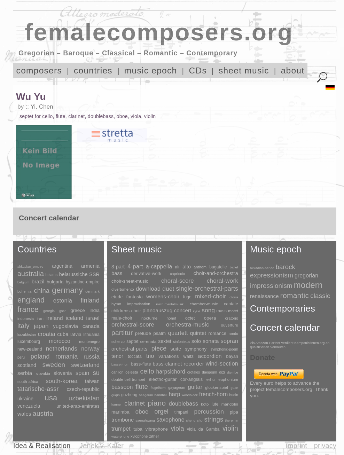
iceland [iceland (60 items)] (75, 318)
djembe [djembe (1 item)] (232, 372)
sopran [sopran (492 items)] (229, 341)
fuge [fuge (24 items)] (187, 297)
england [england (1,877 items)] (31, 300)
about (293, 70)
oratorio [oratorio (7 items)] (231, 318)
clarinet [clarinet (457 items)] (134, 403)
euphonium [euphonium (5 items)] (228, 379)
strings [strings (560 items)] (213, 419)
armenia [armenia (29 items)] (90, 266)
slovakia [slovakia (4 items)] (43, 373)
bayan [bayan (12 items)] (232, 356)
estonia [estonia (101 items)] (62, 300)
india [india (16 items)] (94, 310)
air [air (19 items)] (177, 267)
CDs (198, 70)
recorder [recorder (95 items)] (193, 364)
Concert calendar (285, 327)
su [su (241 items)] (96, 372)
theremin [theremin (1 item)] (231, 420)
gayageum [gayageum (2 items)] (176, 388)
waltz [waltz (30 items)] (188, 356)
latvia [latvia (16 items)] (75, 334)
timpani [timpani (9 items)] (181, 412)
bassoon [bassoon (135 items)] (122, 387)
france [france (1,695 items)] (28, 309)
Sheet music (136, 249)
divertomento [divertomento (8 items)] (122, 289)
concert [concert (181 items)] (182, 310)
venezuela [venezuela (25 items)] (28, 406)
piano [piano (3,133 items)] (157, 403)
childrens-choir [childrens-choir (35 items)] (126, 310)
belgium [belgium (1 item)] (23, 282)
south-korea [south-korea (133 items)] (61, 381)
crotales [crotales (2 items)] (193, 372)
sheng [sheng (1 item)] (191, 420)
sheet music (244, 70)
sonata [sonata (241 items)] (211, 341)
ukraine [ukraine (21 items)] (25, 398)
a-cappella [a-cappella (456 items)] (159, 266)
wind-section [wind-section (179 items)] (222, 363)
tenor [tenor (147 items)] (117, 356)
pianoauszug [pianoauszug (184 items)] (157, 310)
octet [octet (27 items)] (190, 318)
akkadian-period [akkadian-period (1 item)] (262, 268)
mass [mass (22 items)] (221, 310)
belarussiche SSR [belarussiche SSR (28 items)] (79, 274)
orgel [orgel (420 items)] (162, 411)
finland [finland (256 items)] (90, 300)
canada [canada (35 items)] (91, 326)
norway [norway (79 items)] (90, 348)
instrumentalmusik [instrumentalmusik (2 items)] (170, 304)
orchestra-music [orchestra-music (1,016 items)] (187, 324)
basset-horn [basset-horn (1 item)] (120, 364)
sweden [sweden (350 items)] (53, 364)
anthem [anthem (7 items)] (200, 267)
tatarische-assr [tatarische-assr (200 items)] (37, 388)
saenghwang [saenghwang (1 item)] (145, 420)
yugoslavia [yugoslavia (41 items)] (65, 326)
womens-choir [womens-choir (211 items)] (162, 296)
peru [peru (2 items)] (21, 357)
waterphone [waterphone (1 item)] (120, 436)
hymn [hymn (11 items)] (116, 304)
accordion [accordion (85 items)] (210, 356)
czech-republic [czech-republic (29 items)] (83, 389)
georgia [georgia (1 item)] (49, 311)
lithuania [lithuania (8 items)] (91, 334)
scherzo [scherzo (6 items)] (118, 341)
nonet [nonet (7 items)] (171, 318)
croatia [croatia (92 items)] (46, 334)
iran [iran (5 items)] (40, 318)
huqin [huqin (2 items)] (234, 395)
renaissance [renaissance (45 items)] (264, 296)
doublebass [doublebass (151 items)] (183, 403)
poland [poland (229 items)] (40, 356)
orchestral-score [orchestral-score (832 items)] (132, 324)
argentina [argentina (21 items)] (62, 266)
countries (93, 70)
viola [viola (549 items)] (177, 428)
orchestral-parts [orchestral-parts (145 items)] (129, 349)
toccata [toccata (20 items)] (135, 356)
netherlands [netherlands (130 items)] (61, 348)
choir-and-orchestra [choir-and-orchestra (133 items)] (216, 273)
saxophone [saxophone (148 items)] (170, 419)
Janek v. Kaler (101, 445)
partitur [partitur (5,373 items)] (122, 332)
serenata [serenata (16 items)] (148, 341)
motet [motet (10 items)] (233, 311)
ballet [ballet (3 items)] (234, 267)
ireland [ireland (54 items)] (54, 318)
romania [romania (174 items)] (66, 356)
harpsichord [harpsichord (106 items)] (170, 372)
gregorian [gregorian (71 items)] (306, 276)
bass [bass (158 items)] (117, 273)
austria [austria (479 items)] (43, 413)
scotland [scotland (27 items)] (26, 365)
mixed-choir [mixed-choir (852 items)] (210, 296)
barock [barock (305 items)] (285, 266)
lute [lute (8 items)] (215, 404)
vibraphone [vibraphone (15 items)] (157, 429)
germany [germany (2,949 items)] (67, 290)
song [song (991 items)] (208, 310)
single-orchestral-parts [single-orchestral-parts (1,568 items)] (207, 288)
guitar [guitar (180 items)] (195, 387)
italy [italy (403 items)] (23, 325)
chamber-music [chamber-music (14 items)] (204, 303)
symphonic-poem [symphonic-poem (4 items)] (224, 349)
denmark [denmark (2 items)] (92, 291)
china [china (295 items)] (41, 290)
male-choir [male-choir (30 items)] (121, 318)
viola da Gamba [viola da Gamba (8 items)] (203, 429)
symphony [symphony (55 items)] (195, 349)
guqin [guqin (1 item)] (115, 395)
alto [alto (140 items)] (186, 266)
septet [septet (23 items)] (132, 341)
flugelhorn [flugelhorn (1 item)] (158, 388)
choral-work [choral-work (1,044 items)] (222, 280)
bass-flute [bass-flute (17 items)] (141, 364)
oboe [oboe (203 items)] (142, 411)
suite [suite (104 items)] (176, 349)
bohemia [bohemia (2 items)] (24, 291)
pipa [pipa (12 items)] (234, 412)
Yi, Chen (42, 106)
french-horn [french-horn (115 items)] (213, 394)
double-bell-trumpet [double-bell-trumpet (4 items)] (128, 379)
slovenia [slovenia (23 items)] (63, 373)
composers (39, 70)
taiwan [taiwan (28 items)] (92, 381)
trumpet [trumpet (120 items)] (121, 429)
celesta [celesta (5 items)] (131, 372)
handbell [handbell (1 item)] (161, 395)
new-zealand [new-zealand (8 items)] (29, 349)
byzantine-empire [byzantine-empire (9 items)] (83, 282)
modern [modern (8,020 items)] (308, 285)
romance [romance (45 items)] (217, 333)
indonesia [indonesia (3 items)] (25, 318)
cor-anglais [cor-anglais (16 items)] (191, 379)
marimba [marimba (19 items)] (120, 412)
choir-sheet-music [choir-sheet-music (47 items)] (129, 281)
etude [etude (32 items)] (117, 297)
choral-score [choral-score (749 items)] (177, 280)
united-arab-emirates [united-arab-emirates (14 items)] (78, 406)
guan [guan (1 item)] (234, 388)
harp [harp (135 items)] (174, 394)
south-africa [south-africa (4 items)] (27, 381)
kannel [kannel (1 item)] (116, 404)
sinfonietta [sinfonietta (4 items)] (181, 342)
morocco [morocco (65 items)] (59, 341)
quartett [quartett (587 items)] (178, 333)
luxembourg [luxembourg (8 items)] (28, 341)
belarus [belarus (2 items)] (52, 275)
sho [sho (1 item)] (200, 420)
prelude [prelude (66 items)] (143, 333)
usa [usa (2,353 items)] (51, 397)
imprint (296, 445)
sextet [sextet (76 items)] (165, 341)
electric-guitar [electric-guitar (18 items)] (163, 379)
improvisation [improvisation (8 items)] (138, 304)
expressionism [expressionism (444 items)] (271, 275)
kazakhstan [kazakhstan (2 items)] (26, 335)
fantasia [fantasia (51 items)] (134, 296)
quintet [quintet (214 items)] (198, 333)
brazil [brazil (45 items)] (38, 281)
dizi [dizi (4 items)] (222, 372)
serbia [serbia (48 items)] (24, 373)
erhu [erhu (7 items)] (210, 379)
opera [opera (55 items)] (210, 318)
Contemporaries (282, 308)
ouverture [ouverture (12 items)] (229, 325)
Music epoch (276, 249)
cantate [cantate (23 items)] (231, 303)
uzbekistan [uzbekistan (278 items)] (84, 398)
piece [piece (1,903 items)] (159, 348)
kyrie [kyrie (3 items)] (196, 311)
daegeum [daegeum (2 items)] (209, 372)
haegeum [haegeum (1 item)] (146, 395)
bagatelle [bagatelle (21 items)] (218, 267)
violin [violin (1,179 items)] (230, 428)
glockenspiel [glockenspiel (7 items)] (216, 387)
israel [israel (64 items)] (93, 318)
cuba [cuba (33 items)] (62, 334)
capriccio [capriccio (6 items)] (177, 274)
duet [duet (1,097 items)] (168, 288)
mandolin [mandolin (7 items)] (229, 404)
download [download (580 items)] (148, 288)
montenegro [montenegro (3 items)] (89, 341)
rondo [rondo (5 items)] (233, 334)
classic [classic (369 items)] (320, 295)
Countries (37, 249)
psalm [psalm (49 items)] (159, 333)
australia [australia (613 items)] (30, 273)
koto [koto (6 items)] (205, 404)
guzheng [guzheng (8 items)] (129, 394)
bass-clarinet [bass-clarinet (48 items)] (167, 364)
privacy (325, 445)
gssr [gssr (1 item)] (62, 311)
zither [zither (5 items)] (154, 436)
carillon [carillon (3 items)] (117, 372)
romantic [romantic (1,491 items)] (294, 295)
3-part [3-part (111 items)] (118, 266)
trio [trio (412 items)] (150, 356)
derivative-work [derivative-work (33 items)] (146, 273)
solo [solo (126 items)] (196, 341)
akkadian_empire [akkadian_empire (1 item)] (30, 266)
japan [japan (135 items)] (41, 326)
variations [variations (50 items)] (169, 356)
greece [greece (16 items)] (77, 310)
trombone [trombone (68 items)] (122, 420)
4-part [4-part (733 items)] (135, 266)
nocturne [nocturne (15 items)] (149, 318)
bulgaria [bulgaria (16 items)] (55, 281)
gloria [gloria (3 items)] (233, 297)
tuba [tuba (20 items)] (137, 429)
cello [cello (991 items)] (147, 371)
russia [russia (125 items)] (92, 356)
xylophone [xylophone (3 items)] (139, 436)
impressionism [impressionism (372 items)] (271, 285)
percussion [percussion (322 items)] (209, 411)
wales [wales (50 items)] (24, 414)
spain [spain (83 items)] (82, 373)
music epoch (150, 70)
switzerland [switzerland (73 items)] (85, 365)
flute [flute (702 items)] (141, 386)
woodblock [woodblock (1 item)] (190, 395)
